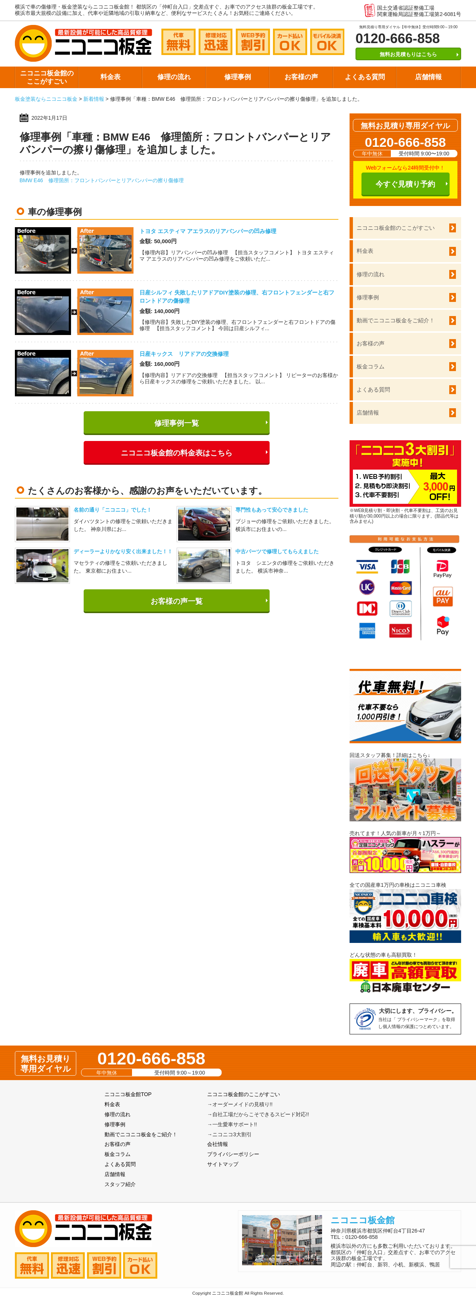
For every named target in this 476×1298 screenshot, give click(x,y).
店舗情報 (428, 77)
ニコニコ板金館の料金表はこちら (176, 453)
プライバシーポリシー (233, 1154)
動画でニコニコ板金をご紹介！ (396, 320)
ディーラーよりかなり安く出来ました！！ (123, 551)
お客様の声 (301, 77)
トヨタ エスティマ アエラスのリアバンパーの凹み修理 (207, 231)
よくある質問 (365, 77)
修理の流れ (174, 77)
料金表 (110, 77)
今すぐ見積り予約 (405, 184)
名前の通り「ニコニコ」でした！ (113, 510)
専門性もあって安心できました (271, 510)
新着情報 (93, 99)
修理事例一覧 (176, 423)
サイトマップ (222, 1164)
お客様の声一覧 (177, 601)
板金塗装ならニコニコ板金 (46, 99)
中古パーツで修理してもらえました (277, 551)
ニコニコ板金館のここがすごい (47, 77)
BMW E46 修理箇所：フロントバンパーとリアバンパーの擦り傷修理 (102, 180)
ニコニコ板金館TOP (128, 1094)
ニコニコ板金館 (363, 1220)
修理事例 (237, 77)
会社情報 (217, 1144)
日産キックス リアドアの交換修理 (184, 354)
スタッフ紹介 (120, 1184)
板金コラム (371, 366)
